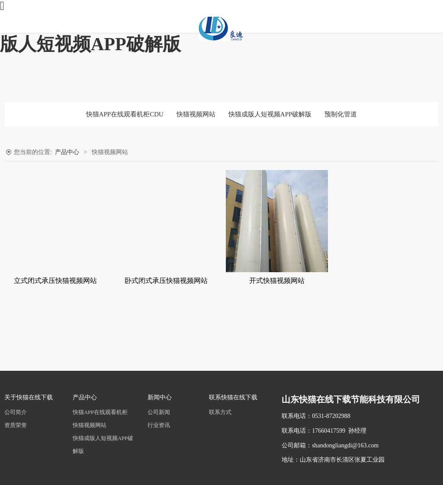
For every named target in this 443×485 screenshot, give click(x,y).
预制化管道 (340, 114)
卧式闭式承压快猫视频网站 (166, 280)
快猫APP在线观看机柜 (100, 412)
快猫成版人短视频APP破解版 (270, 114)
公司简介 (15, 412)
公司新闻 (159, 412)
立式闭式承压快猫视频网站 (55, 280)
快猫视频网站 (196, 114)
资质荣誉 (15, 425)
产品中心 (67, 152)
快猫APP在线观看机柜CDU (125, 114)
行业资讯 (159, 425)
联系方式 (220, 412)
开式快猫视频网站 (277, 280)
